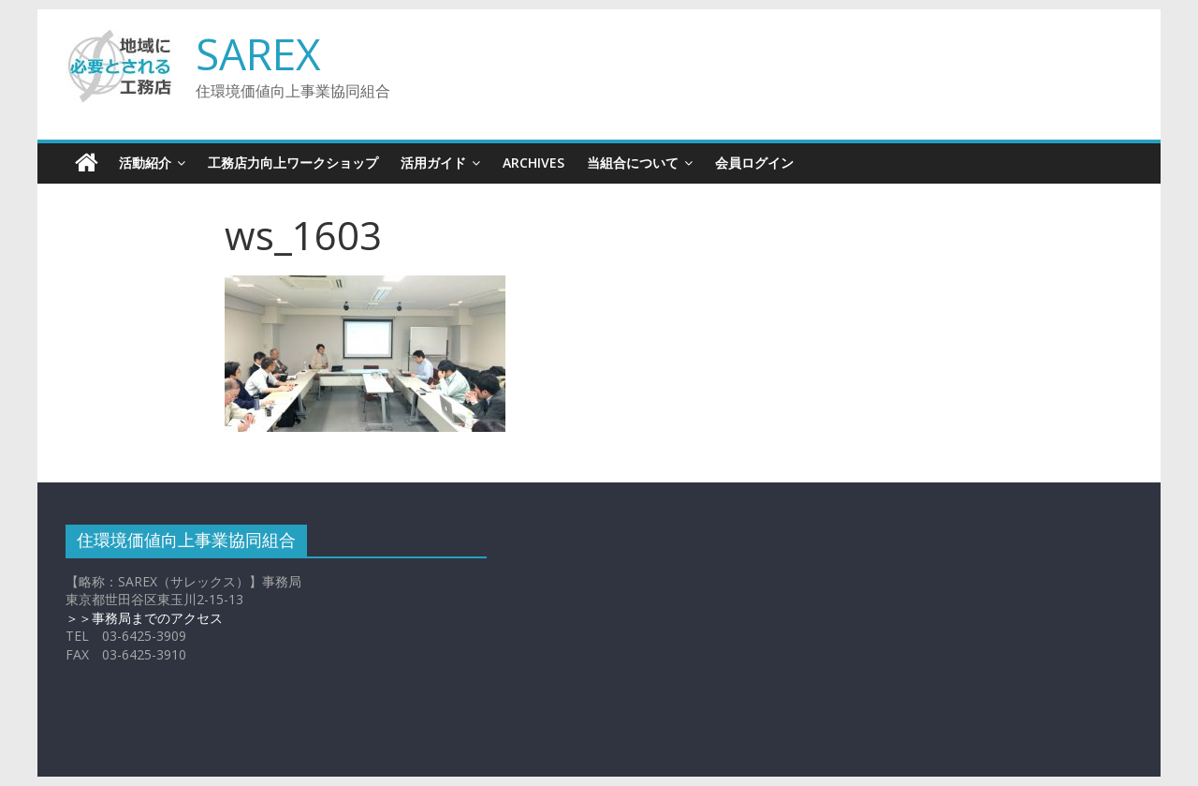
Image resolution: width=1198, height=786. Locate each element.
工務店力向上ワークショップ (293, 162)
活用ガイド (433, 162)
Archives (533, 162)
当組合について (633, 162)
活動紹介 (145, 162)
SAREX (258, 53)
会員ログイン (754, 162)
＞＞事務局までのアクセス (144, 618)
